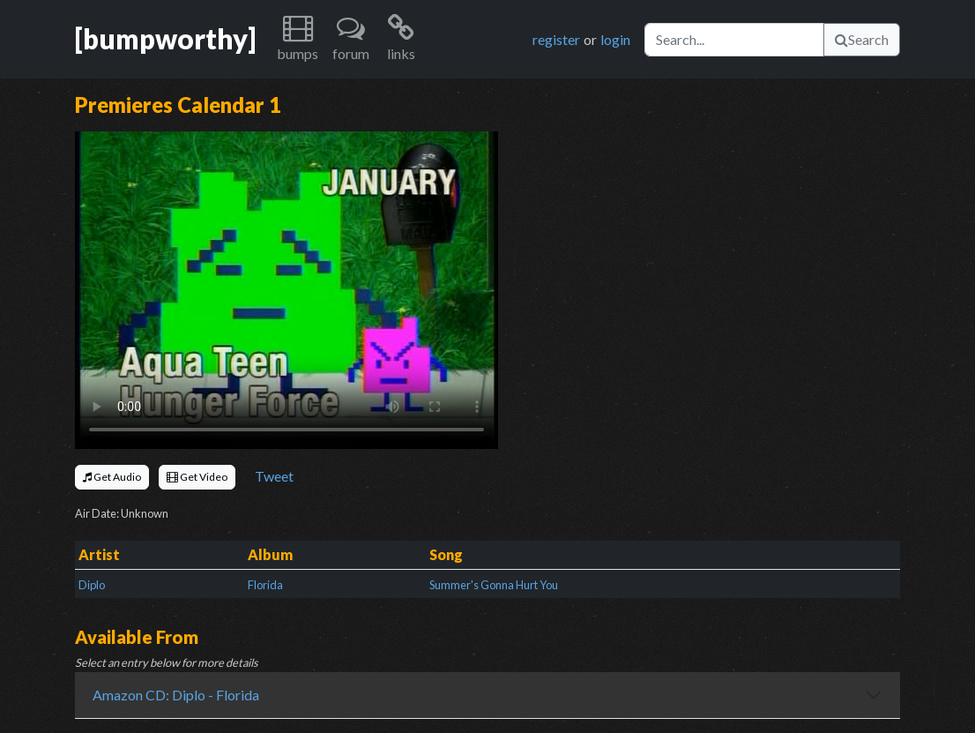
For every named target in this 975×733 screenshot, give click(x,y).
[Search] (734, 39)
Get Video (197, 476)
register (556, 39)
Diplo (91, 585)
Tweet (274, 475)
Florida (265, 585)
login (615, 39)
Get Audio (112, 476)
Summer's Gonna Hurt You (493, 585)
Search (862, 39)
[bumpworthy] (165, 39)
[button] (297, 39)
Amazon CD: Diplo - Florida (176, 694)
